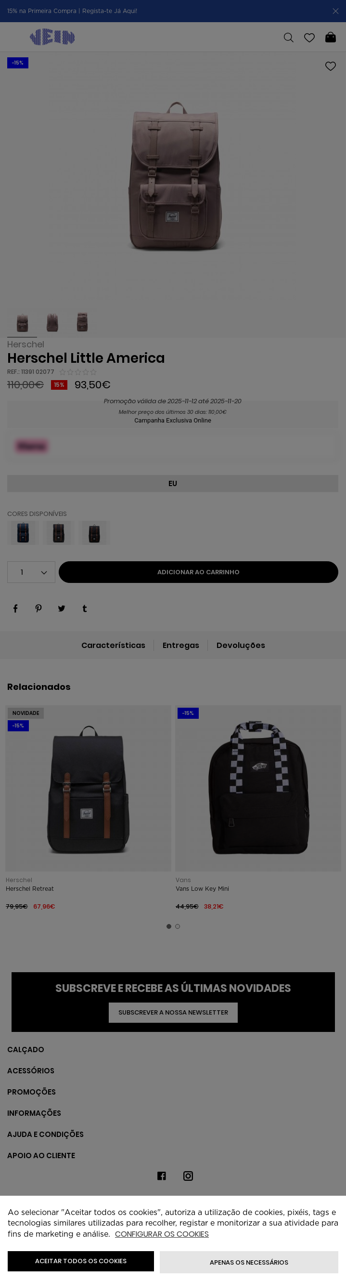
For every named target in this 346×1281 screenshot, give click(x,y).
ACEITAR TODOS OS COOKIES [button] (81, 1261)
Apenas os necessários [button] (249, 1262)
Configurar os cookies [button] (162, 1234)
